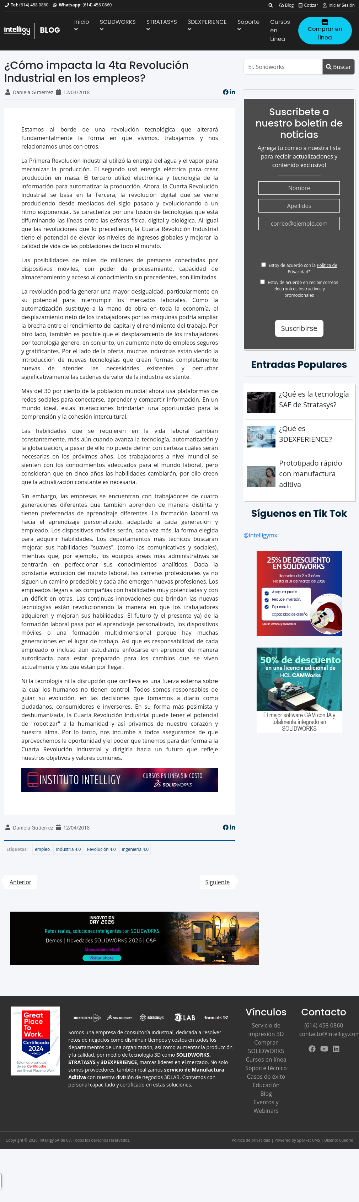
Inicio (81, 25)
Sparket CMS (308, 1140)
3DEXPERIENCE (207, 25)
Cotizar (308, 5)
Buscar (338, 67)
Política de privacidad (251, 1140)
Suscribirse (299, 328)
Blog (286, 5)
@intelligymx (260, 535)
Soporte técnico (266, 1068)
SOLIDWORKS (118, 25)
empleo (42, 849)
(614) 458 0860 (33, 5)
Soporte (248, 25)
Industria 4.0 (68, 849)
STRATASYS (161, 25)
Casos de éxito (266, 1076)
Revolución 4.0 (101, 849)
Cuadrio (346, 1140)
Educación (265, 1085)
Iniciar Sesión (338, 5)
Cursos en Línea (280, 30)
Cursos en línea (266, 1059)
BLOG (50, 30)
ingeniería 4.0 (135, 849)
